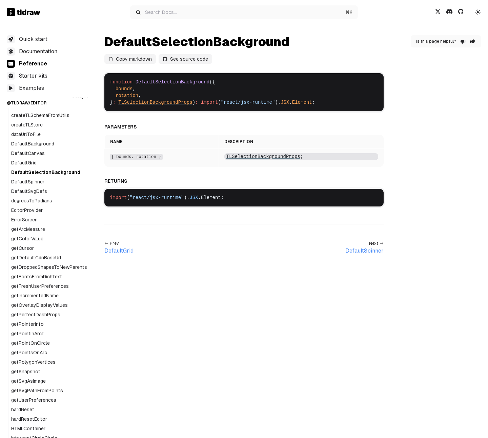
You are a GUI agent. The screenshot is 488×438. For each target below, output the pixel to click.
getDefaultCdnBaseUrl (36, 257)
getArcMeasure (28, 229)
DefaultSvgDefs (29, 191)
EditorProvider (27, 210)
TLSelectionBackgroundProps (155, 102)
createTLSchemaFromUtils (40, 115)
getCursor (22, 248)
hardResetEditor (29, 419)
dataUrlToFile (26, 134)
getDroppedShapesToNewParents (49, 267)
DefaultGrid (24, 162)
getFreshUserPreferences (40, 286)
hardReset (22, 409)
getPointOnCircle (30, 343)
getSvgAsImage (28, 381)
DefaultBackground (32, 143)
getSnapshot (25, 371)
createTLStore (27, 124)
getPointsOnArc (29, 352)
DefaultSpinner (27, 181)
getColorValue (27, 238)
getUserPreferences (33, 400)
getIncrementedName (35, 295)
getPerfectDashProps (35, 314)
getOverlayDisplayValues (39, 305)
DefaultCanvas (28, 153)
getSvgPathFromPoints (37, 390)
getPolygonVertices (33, 362)
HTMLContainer (28, 428)
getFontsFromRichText (36, 276)
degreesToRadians (31, 200)
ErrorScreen (24, 219)
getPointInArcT (27, 333)
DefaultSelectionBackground (45, 172)
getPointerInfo (27, 324)
